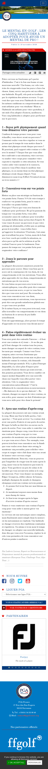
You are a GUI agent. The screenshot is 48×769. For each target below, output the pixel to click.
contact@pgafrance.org (28, 715)
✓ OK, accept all (16, 763)
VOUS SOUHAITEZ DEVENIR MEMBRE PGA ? (24, 602)
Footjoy (24, 656)
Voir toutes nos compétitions (22, 608)
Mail (44, 73)
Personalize (34, 763)
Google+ (40, 73)
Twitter (30, 73)
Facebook (35, 73)
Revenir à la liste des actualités (19, 50)
